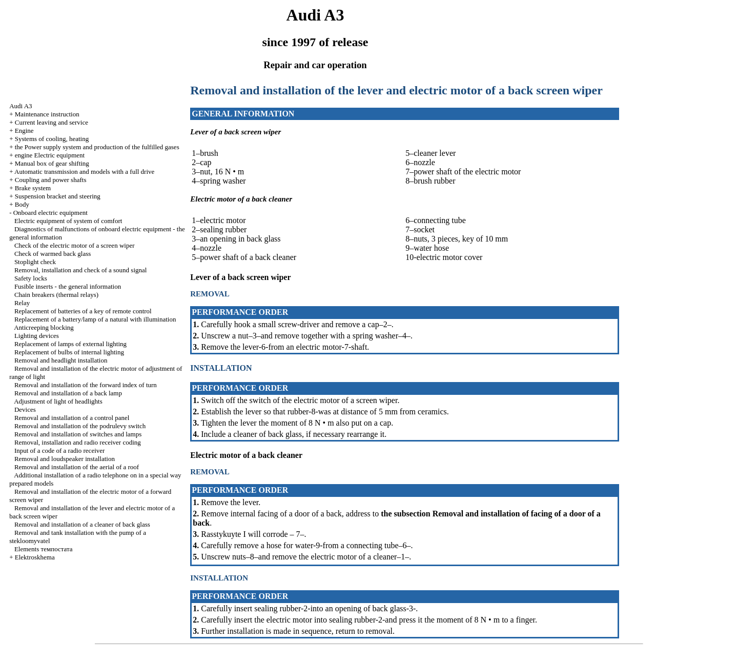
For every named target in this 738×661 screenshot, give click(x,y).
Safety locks (30, 278)
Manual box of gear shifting (52, 163)
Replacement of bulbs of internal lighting (69, 352)
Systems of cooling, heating (52, 139)
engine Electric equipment (50, 155)
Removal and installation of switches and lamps (77, 434)
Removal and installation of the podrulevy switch (80, 426)
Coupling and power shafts (51, 180)
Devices (25, 409)
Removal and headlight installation (61, 360)
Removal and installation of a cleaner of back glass (82, 524)
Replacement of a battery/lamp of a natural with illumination (95, 319)
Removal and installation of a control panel (72, 418)
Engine (24, 130)
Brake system (33, 188)
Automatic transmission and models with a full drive (84, 171)
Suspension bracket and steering (57, 196)
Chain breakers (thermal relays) (56, 294)
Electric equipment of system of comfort (68, 221)
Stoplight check (35, 262)
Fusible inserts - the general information (67, 286)
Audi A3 (20, 106)
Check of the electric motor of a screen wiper (74, 245)
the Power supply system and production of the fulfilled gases (97, 147)
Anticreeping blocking (44, 327)
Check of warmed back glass (52, 253)
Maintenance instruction (47, 114)
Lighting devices (36, 335)
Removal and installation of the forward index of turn (85, 385)
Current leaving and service (51, 122)
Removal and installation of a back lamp (68, 393)
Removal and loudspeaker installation (64, 459)
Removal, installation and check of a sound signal (80, 270)
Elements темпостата (43, 549)
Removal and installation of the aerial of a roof (76, 467)
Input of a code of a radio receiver (59, 450)
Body (22, 204)
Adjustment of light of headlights (58, 401)
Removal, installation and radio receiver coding (77, 442)
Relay (22, 303)
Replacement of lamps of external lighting (70, 344)
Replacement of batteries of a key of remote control (83, 311)
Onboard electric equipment (50, 212)
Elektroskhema (35, 557)
